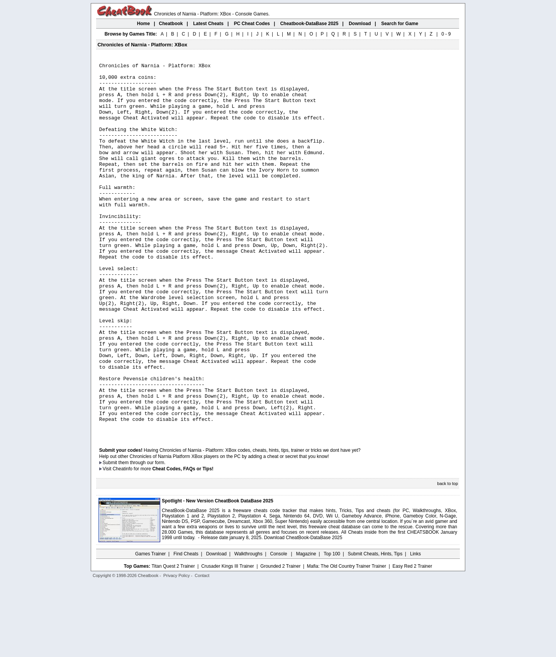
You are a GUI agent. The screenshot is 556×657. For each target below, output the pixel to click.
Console (279, 628)
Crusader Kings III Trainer (227, 640)
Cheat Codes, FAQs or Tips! (182, 543)
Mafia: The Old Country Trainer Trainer (346, 640)
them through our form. (142, 537)
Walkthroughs (248, 628)
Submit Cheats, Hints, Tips (375, 628)
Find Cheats (185, 628)
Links (415, 628)
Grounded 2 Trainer (280, 640)
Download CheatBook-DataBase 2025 (303, 611)
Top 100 (332, 628)
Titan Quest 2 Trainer (173, 640)
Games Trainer (150, 628)
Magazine (306, 628)
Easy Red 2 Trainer (412, 640)
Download (216, 628)
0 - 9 (446, 34)
